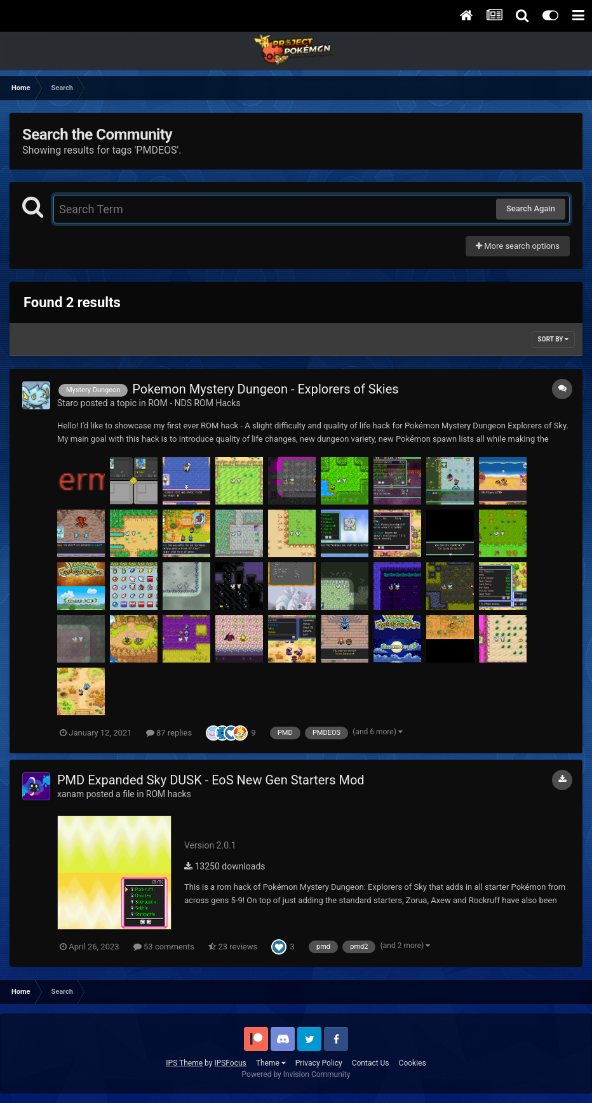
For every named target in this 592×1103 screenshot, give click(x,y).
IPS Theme (184, 1063)
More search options (518, 246)
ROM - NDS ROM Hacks (194, 403)
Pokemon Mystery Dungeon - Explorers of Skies (265, 389)
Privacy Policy (318, 1063)
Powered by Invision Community (296, 1074)
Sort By (553, 339)
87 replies (169, 732)
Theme (271, 1063)
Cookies (412, 1063)
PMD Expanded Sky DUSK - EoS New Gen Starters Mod (211, 780)
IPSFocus (230, 1063)
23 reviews (232, 946)
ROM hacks (168, 794)
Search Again (530, 208)
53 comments (163, 946)
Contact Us (370, 1063)
